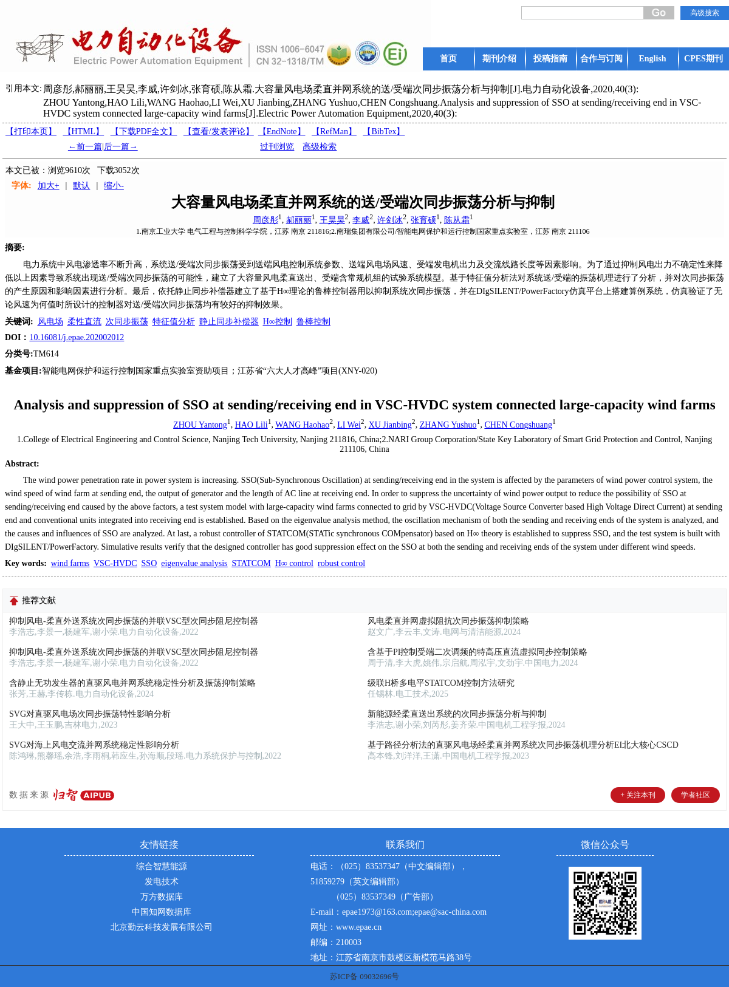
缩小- (114, 185)
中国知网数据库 (161, 912)
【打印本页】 (30, 131)
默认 (81, 185)
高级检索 (320, 146)
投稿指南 (550, 58)
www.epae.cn (359, 927)
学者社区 (695, 795)
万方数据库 (161, 896)
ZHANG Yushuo (448, 424)
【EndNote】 (282, 131)
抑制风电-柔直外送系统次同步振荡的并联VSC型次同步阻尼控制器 (133, 621)
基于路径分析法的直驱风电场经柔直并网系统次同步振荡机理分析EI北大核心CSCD (523, 745)
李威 (360, 219)
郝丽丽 (299, 219)
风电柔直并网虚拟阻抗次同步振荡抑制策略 (448, 621)
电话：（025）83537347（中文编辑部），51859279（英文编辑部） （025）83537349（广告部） (389, 881)
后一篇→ (121, 146)
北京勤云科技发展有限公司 (162, 927)
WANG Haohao (302, 424)
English (652, 58)
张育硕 (423, 219)
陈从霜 (457, 219)
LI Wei (349, 424)
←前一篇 (85, 146)
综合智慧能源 (161, 866)
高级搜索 (704, 13)
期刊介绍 (499, 58)
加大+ (49, 185)
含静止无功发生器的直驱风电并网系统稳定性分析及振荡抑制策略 (132, 683)
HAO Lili (251, 424)
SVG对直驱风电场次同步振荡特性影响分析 (90, 714)
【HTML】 (83, 131)
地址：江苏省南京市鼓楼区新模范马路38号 (391, 957)
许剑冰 (390, 219)
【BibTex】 (384, 131)
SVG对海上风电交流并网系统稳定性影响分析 (94, 745)
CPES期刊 (703, 58)
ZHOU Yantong (200, 424)
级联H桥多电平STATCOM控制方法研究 (441, 683)
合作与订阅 (601, 58)
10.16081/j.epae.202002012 (76, 337)
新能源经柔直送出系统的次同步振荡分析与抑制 (457, 714)
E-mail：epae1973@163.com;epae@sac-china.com (398, 912)
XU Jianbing (390, 424)
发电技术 (162, 881)
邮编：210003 (335, 942)
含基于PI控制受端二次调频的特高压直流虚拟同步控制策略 (477, 652)
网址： (323, 927)
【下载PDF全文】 (144, 131)
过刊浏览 (277, 146)
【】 (218, 131)
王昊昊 (332, 219)
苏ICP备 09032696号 (364, 976)
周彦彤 (265, 219)
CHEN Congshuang (518, 424)
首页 (448, 58)
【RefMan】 (334, 131)
